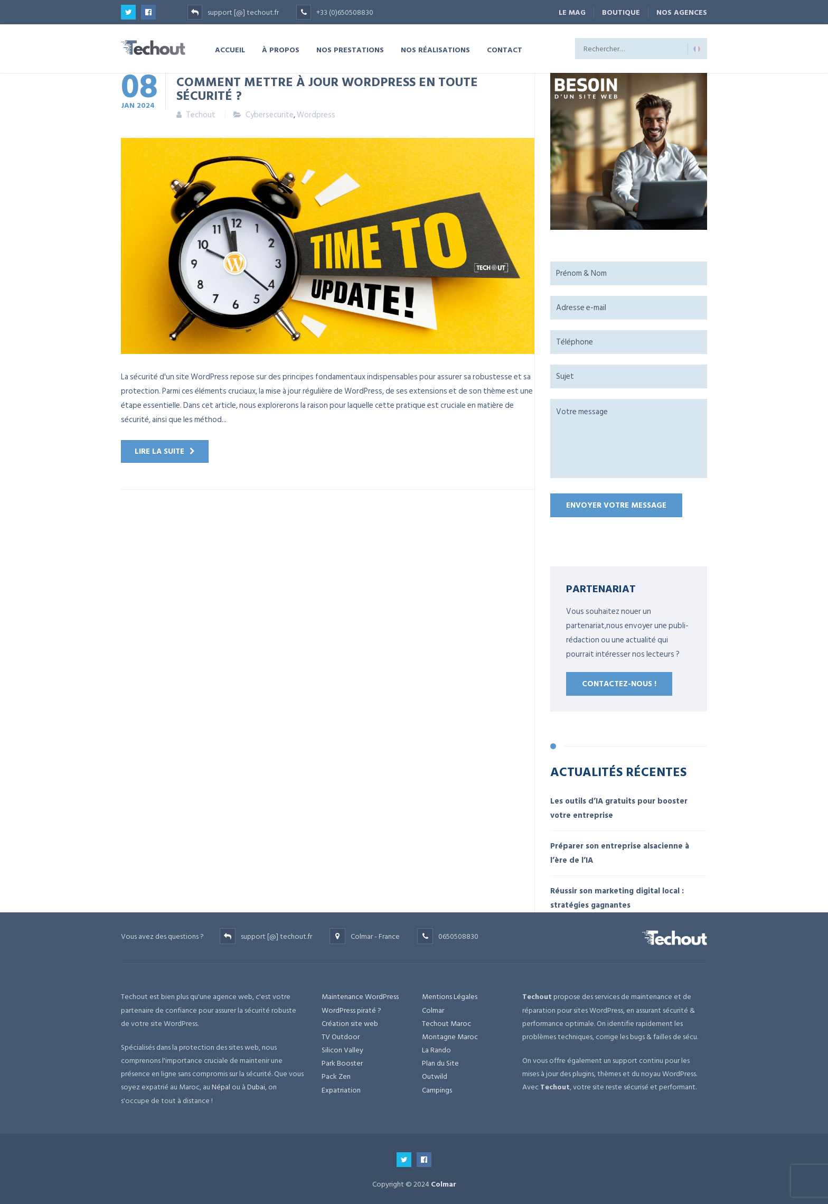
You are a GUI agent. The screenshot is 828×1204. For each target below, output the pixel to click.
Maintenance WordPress (360, 997)
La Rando (436, 1050)
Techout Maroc (446, 1024)
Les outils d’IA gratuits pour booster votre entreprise (619, 808)
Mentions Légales (449, 997)
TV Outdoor (341, 1037)
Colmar (433, 1010)
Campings (437, 1090)
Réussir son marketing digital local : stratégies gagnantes (617, 898)
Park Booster (342, 1063)
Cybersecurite (270, 115)
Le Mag (572, 12)
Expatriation (341, 1090)
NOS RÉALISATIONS (435, 49)
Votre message (628, 438)
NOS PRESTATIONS (350, 49)
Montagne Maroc (450, 1037)
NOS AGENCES (681, 12)
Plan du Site (440, 1063)
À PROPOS (280, 49)
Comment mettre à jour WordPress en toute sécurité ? (327, 88)
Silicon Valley (342, 1050)
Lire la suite (159, 451)
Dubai (256, 1087)
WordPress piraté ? (351, 1010)
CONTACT (504, 49)
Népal (221, 1087)
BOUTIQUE (621, 12)
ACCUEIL (230, 49)
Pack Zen (336, 1076)
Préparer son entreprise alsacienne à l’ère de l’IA (619, 853)
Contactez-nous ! (619, 683)
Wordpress (316, 115)
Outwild (434, 1076)
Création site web (350, 1024)
